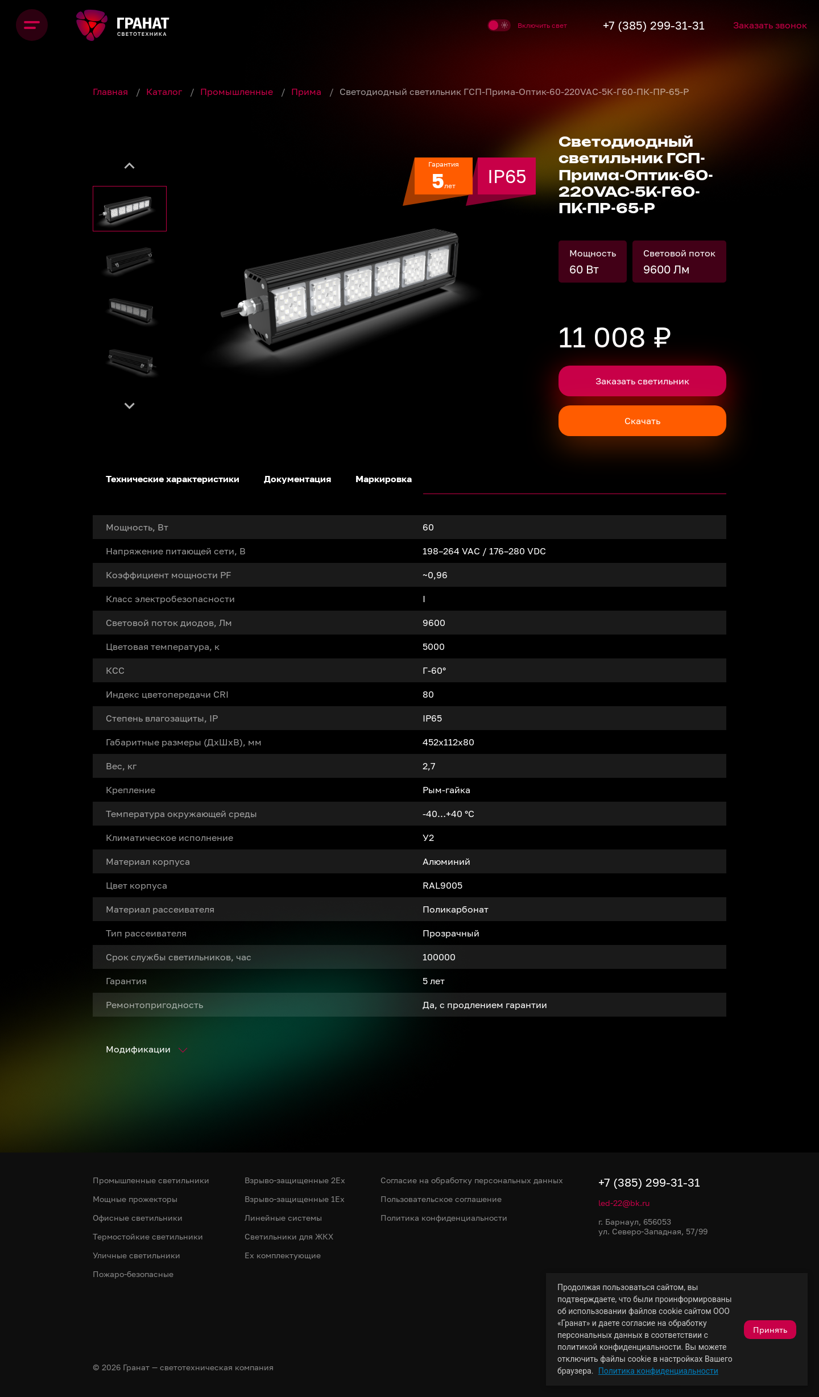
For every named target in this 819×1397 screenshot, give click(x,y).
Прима (307, 91)
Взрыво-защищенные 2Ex (295, 1180)
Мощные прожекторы (135, 1199)
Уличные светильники (136, 1255)
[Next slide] (129, 405)
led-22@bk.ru (624, 1203)
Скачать (642, 420)
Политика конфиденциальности (658, 1370)
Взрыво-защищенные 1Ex (295, 1199)
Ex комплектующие (283, 1255)
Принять (770, 1329)
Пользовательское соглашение (441, 1199)
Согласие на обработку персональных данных (471, 1180)
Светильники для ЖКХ (289, 1236)
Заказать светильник (642, 381)
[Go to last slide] (129, 166)
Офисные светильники (138, 1217)
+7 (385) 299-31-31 (639, 25)
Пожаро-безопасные (133, 1274)
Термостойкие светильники (148, 1236)
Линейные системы (283, 1217)
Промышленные (237, 91)
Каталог (165, 91)
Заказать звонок (764, 25)
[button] (130, 208)
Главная (111, 91)
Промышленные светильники (151, 1180)
